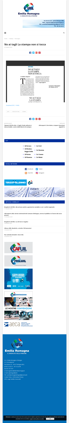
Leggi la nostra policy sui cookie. (37, 418)
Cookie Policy (8, 377)
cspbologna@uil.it (12, 373)
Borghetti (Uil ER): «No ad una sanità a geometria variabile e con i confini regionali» (29, 207)
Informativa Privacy (18, 377)
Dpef (8, 111)
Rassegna (17, 38)
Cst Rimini (39, 157)
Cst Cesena (39, 154)
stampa (24, 111)
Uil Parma (28, 154)
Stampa (11, 38)
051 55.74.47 (9, 368)
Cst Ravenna (40, 150)
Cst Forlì (38, 146)
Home (5, 38)
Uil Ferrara (28, 146)
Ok (50, 418)
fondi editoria (15, 111)
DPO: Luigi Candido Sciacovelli (12, 379)
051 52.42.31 (9, 366)
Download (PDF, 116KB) (12, 105)
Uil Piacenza (28, 157)
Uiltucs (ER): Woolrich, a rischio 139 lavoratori (17, 228)
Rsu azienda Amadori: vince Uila (13, 235)
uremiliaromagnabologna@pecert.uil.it (17, 375)
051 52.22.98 (17, 366)
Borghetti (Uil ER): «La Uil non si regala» (16, 222)
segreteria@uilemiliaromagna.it (16, 371)
